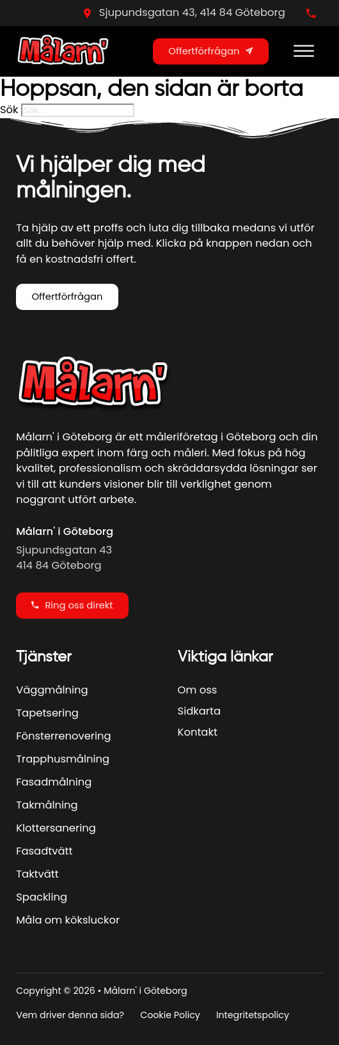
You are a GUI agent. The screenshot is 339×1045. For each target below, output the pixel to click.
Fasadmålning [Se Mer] (53, 782)
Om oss (197, 690)
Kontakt (197, 732)
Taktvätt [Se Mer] (37, 874)
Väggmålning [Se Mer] (52, 690)
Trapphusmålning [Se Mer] (62, 759)
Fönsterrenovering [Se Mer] (63, 736)
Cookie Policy (170, 1015)
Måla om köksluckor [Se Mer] (68, 920)
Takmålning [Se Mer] (46, 805)
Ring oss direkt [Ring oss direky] (72, 605)
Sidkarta (199, 711)
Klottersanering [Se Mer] (56, 828)
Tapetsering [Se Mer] (47, 713)
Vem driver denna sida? (70, 1015)
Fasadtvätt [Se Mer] (44, 851)
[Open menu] (304, 51)
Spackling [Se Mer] (41, 897)
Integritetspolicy (252, 1015)
